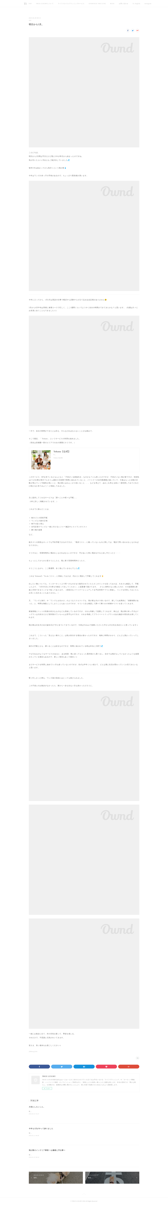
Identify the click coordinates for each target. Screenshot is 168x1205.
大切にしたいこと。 (37, 1107)
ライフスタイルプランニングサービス (71, 3)
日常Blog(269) (33, 1051)
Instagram (148, 3)
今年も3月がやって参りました (41, 1129)
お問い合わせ (123, 3)
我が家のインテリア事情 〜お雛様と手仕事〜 (47, 1150)
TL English (136, 3)
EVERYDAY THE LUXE (97, 3)
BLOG (112, 3)
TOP (30, 3)
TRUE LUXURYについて (45, 3)
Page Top (84, 1194)
